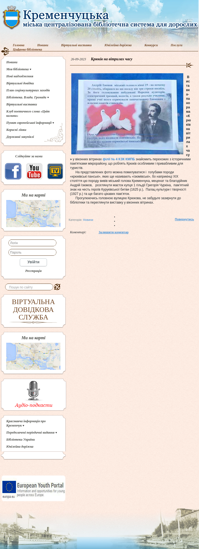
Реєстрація (33, 271)
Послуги (176, 45)
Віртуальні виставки (76, 45)
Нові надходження (19, 76)
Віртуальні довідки (20, 83)
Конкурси (151, 45)
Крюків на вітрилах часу (111, 59)
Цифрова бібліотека (27, 49)
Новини (42, 45)
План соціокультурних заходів (28, 90)
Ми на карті (33, 195)
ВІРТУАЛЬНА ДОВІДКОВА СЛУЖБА (33, 309)
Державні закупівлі (20, 137)
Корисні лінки (16, 130)
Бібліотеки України (20, 439)
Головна (18, 45)
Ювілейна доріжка (118, 45)
